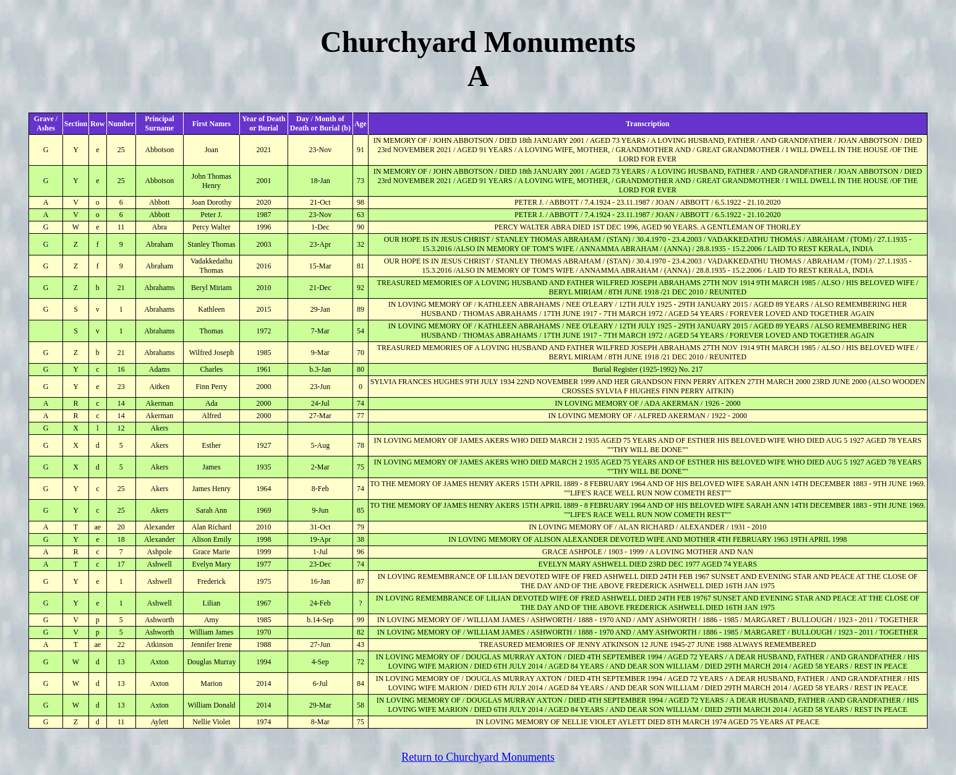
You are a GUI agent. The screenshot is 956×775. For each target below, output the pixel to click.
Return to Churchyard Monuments (477, 757)
